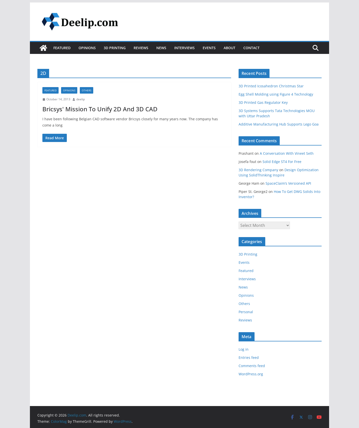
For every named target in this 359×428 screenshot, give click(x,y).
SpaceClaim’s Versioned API (288, 183)
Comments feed (252, 365)
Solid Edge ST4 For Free (282, 161)
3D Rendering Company (258, 169)
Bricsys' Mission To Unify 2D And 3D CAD (100, 109)
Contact (251, 47)
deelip (80, 99)
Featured (62, 47)
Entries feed (249, 357)
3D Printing (115, 47)
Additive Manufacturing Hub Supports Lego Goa (279, 124)
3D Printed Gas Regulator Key (263, 102)
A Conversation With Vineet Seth (287, 153)
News (161, 47)
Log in (244, 349)
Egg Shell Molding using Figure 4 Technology (276, 94)
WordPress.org (251, 374)
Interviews (184, 47)
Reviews (141, 47)
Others (86, 90)
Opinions (87, 47)
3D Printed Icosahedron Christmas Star (271, 86)
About (229, 47)
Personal (246, 311)
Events (209, 47)
